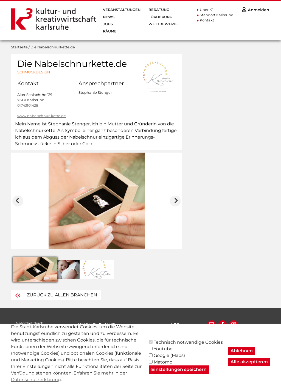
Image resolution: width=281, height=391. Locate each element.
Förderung (160, 17)
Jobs (108, 24)
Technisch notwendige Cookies (188, 347)
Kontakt (207, 20)
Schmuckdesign (33, 72)
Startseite (19, 47)
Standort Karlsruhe (216, 15)
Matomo (163, 367)
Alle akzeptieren (249, 366)
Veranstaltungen (121, 10)
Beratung (158, 10)
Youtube (163, 353)
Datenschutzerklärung (36, 384)
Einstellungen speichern (179, 374)
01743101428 (27, 105)
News (108, 17)
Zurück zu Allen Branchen (56, 295)
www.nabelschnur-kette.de (41, 116)
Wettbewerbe (163, 24)
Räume (110, 31)
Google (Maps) (169, 360)
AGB (175, 324)
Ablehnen (242, 355)
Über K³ (206, 10)
